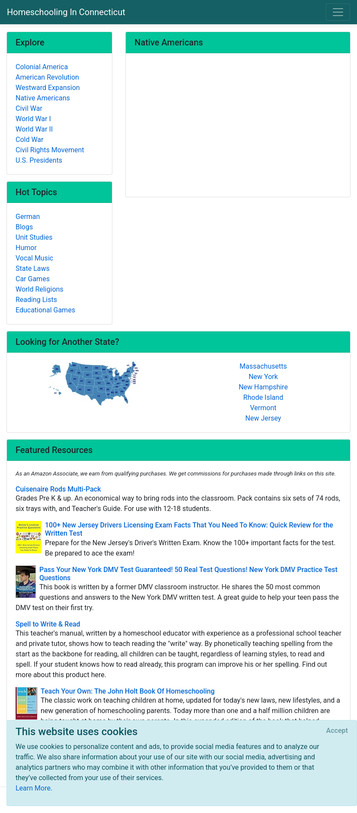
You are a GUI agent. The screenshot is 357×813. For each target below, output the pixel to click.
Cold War (29, 139)
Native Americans (43, 98)
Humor (26, 248)
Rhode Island (263, 397)
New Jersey (263, 418)
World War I (33, 119)
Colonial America (42, 67)
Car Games (33, 279)
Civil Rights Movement (50, 150)
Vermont (263, 408)
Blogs (24, 227)
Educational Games (45, 310)
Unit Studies (34, 237)
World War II (34, 129)
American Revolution (47, 77)
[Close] (337, 730)
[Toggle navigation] (338, 12)
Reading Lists (36, 300)
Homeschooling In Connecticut (66, 12)
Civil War (29, 108)
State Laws (33, 268)
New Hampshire (263, 387)
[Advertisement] (237, 125)
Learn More (33, 788)
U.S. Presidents (39, 160)
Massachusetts (263, 366)
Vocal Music (34, 258)
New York (263, 377)
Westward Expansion (48, 88)
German (28, 216)
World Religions (40, 289)
